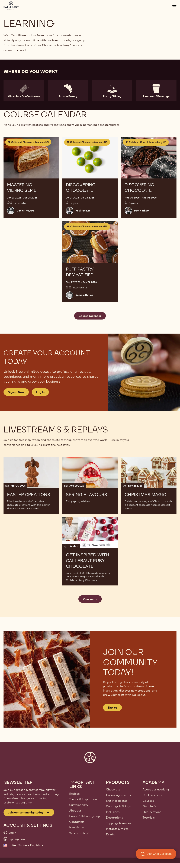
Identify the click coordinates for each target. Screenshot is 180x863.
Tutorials (149, 817)
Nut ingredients (116, 800)
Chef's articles (152, 795)
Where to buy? (79, 833)
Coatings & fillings (118, 806)
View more (90, 599)
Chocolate (113, 789)
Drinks (110, 834)
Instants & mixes (117, 829)
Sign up (112, 707)
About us (75, 810)
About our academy (156, 789)
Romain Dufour (84, 295)
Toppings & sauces (118, 823)
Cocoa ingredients (118, 795)
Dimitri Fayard (25, 210)
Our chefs (149, 806)
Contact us (76, 821)
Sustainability (78, 805)
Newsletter (77, 827)
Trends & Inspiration (83, 799)
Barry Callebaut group (84, 816)
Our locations (152, 812)
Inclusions (113, 812)
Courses (148, 800)
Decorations (114, 817)
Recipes (74, 793)
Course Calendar (90, 316)
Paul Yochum (83, 210)
